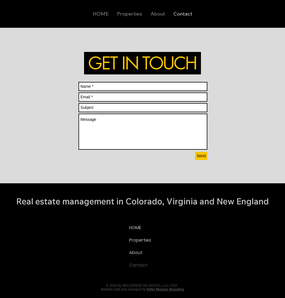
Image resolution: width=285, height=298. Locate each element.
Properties (140, 240)
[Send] (201, 156)
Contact (138, 265)
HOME (135, 227)
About (135, 252)
